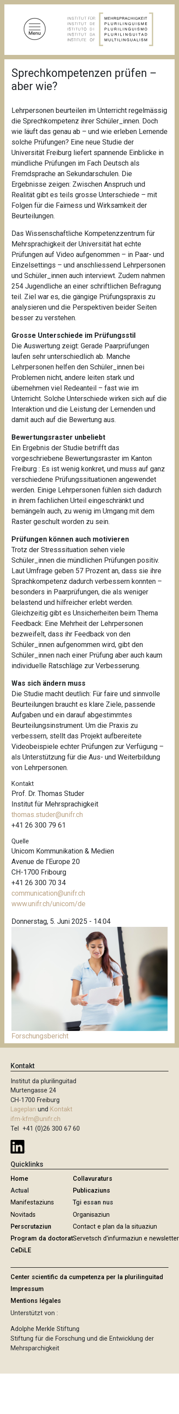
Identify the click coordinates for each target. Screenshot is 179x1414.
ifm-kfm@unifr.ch (36, 1119)
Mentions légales (36, 1301)
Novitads (23, 1215)
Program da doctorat (42, 1238)
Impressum (27, 1289)
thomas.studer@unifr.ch (47, 814)
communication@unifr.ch (48, 893)
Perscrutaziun (31, 1226)
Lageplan (23, 1109)
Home (19, 1179)
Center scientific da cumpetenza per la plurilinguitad (87, 1277)
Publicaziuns (91, 1190)
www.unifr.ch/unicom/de (48, 904)
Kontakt (61, 1109)
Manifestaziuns (32, 1202)
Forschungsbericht (39, 1036)
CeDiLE (21, 1250)
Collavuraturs (92, 1179)
